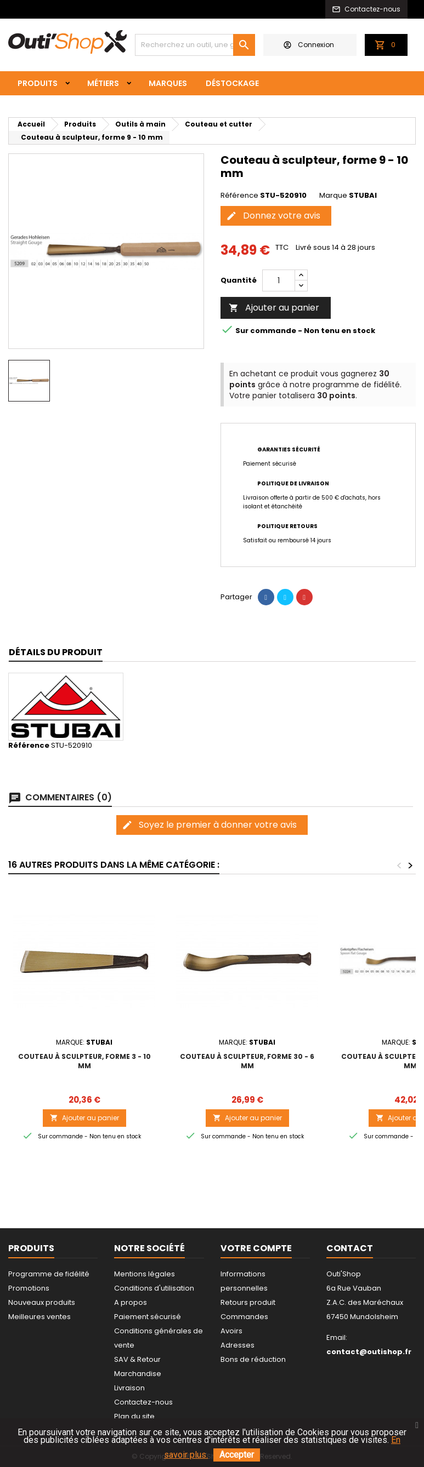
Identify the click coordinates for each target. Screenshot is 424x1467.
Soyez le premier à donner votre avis (209, 824)
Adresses (238, 1345)
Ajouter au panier (274, 307)
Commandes (244, 1316)
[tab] (55, 653)
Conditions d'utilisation (154, 1288)
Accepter (236, 1454)
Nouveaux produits (41, 1302)
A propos (130, 1302)
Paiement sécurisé (147, 1316)
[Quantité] (278, 280)
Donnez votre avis (273, 215)
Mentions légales (144, 1274)
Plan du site (134, 1416)
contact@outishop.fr (368, 1351)
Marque (333, 195)
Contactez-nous (143, 1402)
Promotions (28, 1288)
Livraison (129, 1388)
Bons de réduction (253, 1359)
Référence (239, 195)
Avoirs (231, 1331)
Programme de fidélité (48, 1274)
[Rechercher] (195, 45)
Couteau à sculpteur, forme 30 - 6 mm (247, 1061)
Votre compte (256, 1248)
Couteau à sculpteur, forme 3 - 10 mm (84, 1061)
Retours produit (248, 1302)
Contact (349, 1248)
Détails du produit (56, 652)
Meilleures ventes (39, 1316)
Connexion (309, 44)
